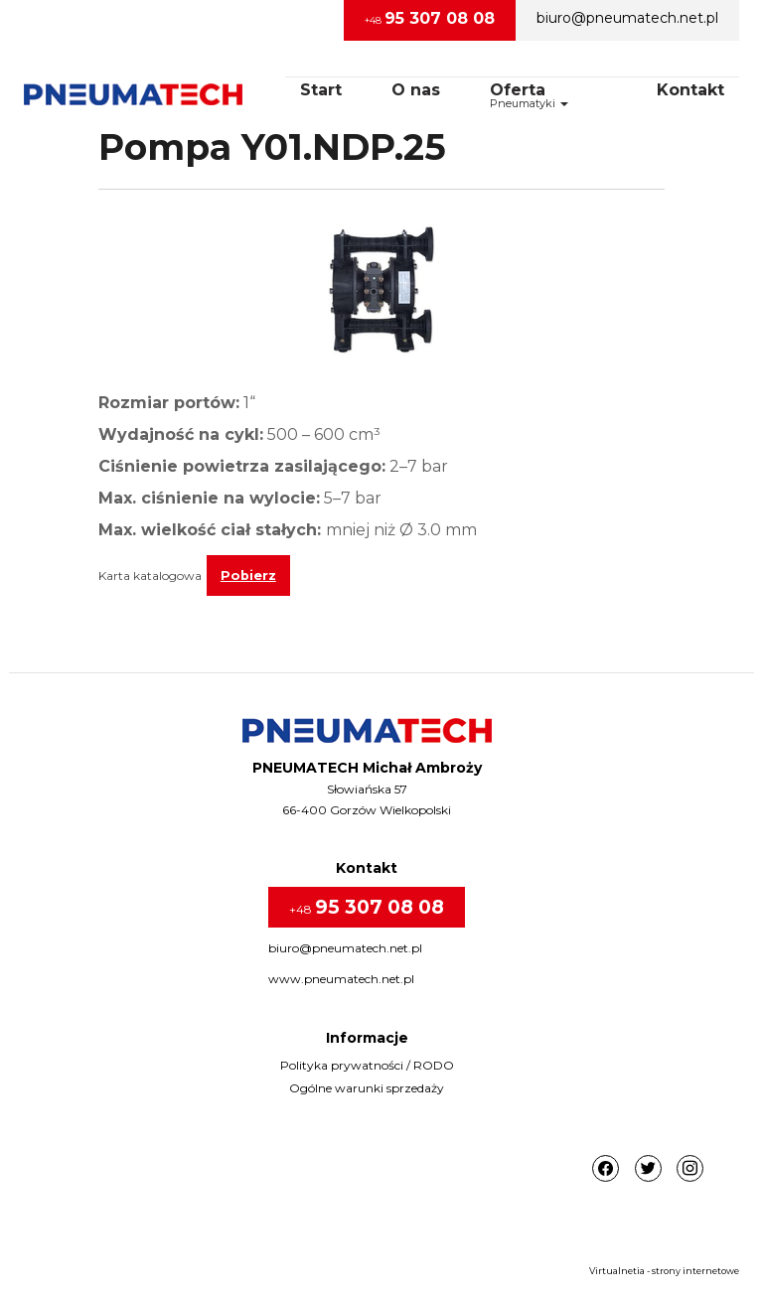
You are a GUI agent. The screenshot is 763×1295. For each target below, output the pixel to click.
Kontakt (690, 89)
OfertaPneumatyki (529, 95)
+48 (430, 18)
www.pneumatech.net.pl (341, 978)
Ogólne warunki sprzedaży (366, 1087)
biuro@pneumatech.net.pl (627, 18)
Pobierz (248, 575)
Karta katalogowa (150, 575)
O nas (415, 89)
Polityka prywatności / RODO (367, 1065)
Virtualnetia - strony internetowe (664, 1270)
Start (321, 89)
